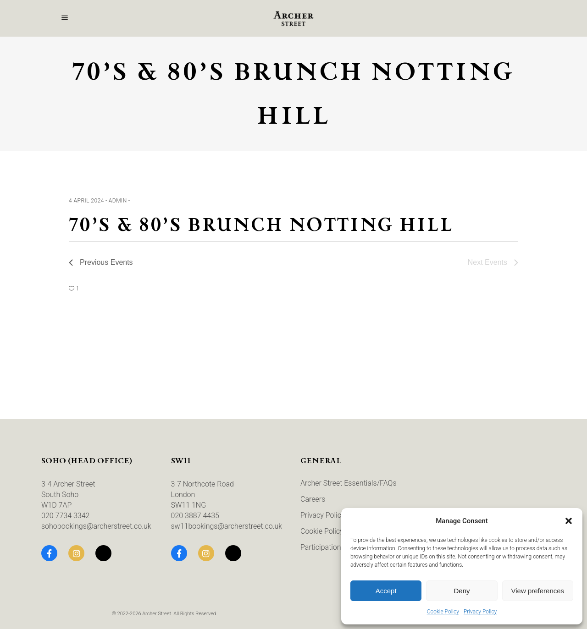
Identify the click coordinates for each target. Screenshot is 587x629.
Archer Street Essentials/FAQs (348, 483)
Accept (386, 591)
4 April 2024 (86, 200)
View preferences (538, 591)
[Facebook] (49, 553)
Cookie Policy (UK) (330, 531)
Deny (462, 591)
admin (118, 200)
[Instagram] (76, 553)
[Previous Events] (101, 262)
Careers (312, 499)
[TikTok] (103, 553)
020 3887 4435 (195, 515)
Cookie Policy (443, 611)
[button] (568, 520)
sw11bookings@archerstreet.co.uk (226, 526)
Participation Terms (331, 547)
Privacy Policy (480, 611)
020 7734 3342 (65, 515)
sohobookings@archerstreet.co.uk (96, 526)
